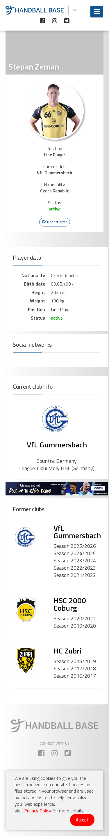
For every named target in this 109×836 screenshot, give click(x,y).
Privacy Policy (37, 810)
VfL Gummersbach (57, 444)
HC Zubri (67, 650)
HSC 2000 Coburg (69, 604)
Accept (82, 819)
